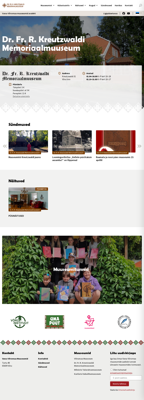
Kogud (92, 5)
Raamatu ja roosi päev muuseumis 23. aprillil (115, 158)
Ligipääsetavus (110, 13)
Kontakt (129, 5)
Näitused (79, 5)
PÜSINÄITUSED (16, 215)
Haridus (118, 5)
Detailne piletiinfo (21, 96)
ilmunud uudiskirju (126, 389)
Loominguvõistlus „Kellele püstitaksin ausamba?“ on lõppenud (72, 158)
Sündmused (106, 5)
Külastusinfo (64, 5)
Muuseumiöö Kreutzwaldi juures (25, 157)
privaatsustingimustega (121, 372)
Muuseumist (46, 5)
